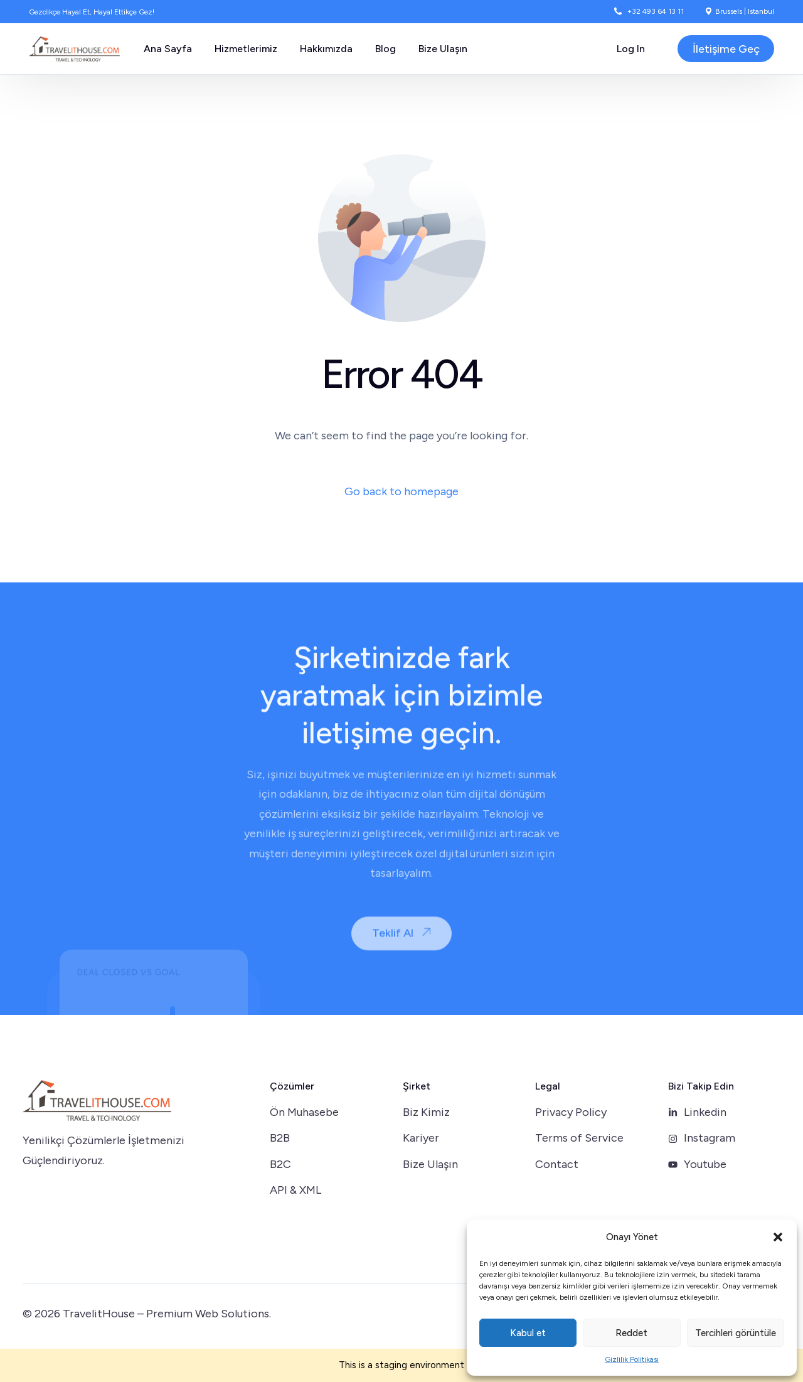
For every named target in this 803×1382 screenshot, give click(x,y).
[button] (778, 1237)
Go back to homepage (401, 491)
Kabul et (528, 1333)
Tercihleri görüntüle (735, 1333)
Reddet (631, 1333)
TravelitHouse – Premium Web (140, 1313)
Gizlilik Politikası (632, 1359)
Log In (631, 49)
